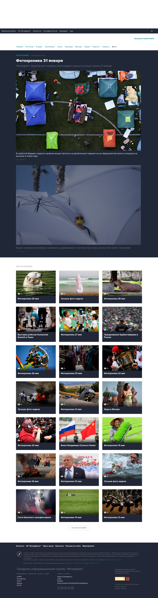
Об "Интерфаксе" (24, 31)
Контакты (20, 546)
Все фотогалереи (79, 528)
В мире (39, 47)
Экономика (50, 47)
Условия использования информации (127, 584)
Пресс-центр (48, 546)
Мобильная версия (9, 31)
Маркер (19, 583)
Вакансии (59, 546)
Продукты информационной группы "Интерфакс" (50, 569)
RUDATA (60, 581)
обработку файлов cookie (113, 560)
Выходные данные (121, 586)
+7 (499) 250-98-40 (78, 563)
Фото (114, 47)
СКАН (59, 579)
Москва (78, 47)
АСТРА (19, 585)
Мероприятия (88, 546)
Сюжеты (105, 47)
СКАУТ (19, 581)
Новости (96, 47)
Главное (19, 47)
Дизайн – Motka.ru (120, 588)
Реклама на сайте (73, 546)
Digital (87, 47)
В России (29, 47)
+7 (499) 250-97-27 (94, 563)
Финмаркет (64, 31)
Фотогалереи (22, 55)
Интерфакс (79, 38)
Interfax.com (37, 31)
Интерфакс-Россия (50, 31)
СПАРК (19, 577)
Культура (69, 47)
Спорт (59, 47)
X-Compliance (21, 579)
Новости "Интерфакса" (64, 577)
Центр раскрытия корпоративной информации (72, 583)
